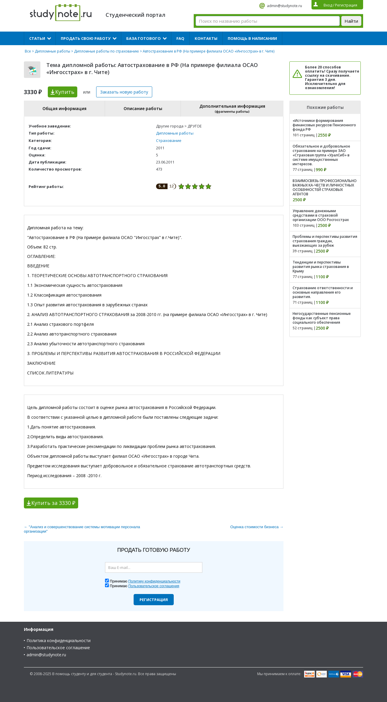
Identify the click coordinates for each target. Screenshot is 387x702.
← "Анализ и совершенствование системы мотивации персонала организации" (82, 529)
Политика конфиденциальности (59, 640)
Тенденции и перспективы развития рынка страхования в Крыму (321, 267)
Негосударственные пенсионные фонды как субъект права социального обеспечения (322, 318)
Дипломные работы (52, 51)
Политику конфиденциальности (154, 581)
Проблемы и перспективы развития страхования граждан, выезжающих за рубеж (325, 241)
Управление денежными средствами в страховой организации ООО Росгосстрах (321, 215)
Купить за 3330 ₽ (53, 502)
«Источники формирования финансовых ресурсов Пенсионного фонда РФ (324, 125)
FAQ (180, 38)
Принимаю (145, 581)
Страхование (168, 140)
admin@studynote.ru (284, 5)
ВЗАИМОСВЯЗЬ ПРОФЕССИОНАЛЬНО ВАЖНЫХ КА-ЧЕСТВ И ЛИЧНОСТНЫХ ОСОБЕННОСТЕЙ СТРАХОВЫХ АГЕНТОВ (325, 187)
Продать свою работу (86, 38)
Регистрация (154, 599)
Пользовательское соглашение (58, 647)
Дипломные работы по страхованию (106, 51)
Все (28, 51)
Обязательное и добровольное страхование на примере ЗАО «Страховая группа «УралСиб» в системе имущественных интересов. (321, 155)
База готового (143, 38)
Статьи (37, 38)
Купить (64, 91)
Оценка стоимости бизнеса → (256, 527)
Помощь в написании (252, 38)
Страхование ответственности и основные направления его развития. (323, 292)
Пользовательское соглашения (153, 586)
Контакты (206, 38)
